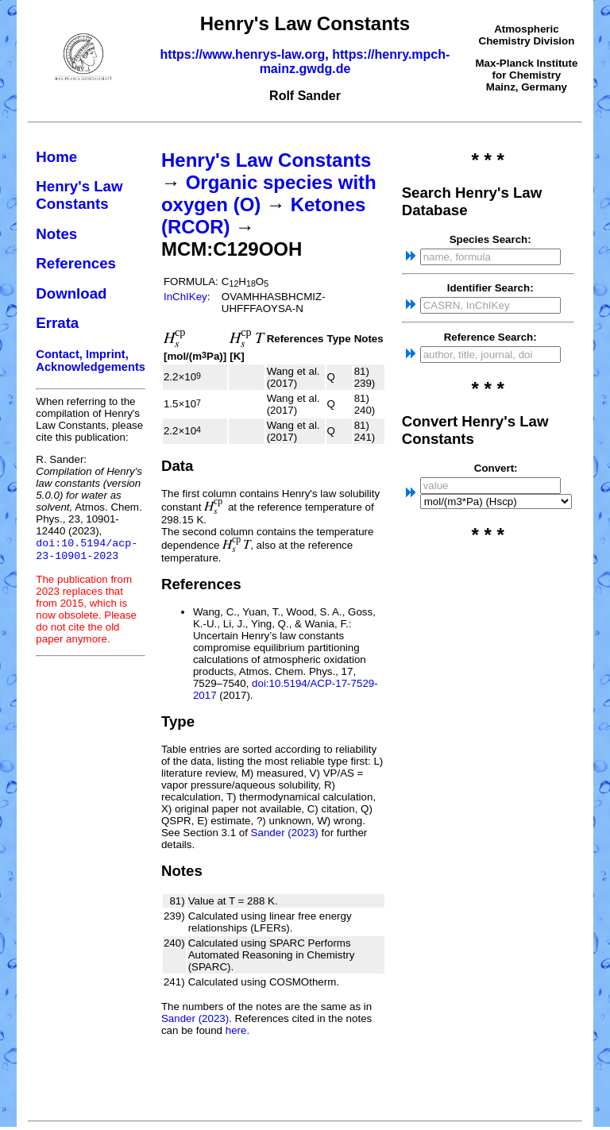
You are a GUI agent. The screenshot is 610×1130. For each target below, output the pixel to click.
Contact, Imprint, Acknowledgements (90, 360)
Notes (56, 234)
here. (237, 1030)
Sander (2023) (285, 833)
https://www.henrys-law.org (243, 54)
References (76, 263)
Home (56, 156)
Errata (57, 322)
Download (71, 293)
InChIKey (185, 297)
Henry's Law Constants (79, 195)
